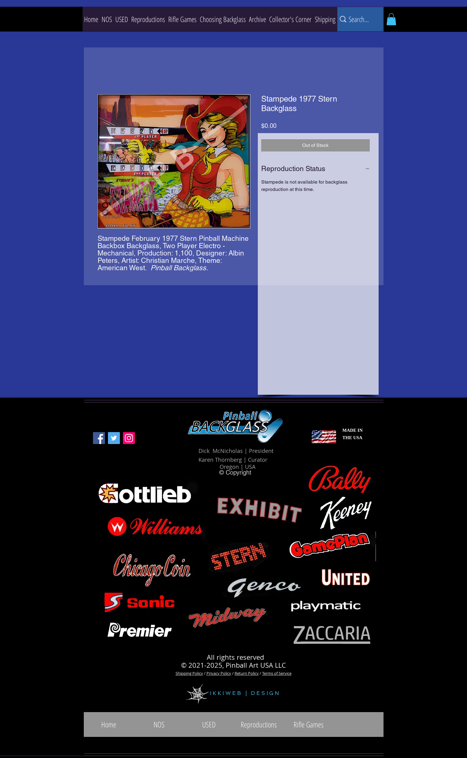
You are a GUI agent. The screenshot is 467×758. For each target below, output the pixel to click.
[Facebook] (99, 438)
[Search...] (359, 19)
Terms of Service (276, 673)
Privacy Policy (218, 673)
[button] (148, 19)
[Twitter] (114, 438)
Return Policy (247, 673)
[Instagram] (129, 438)
